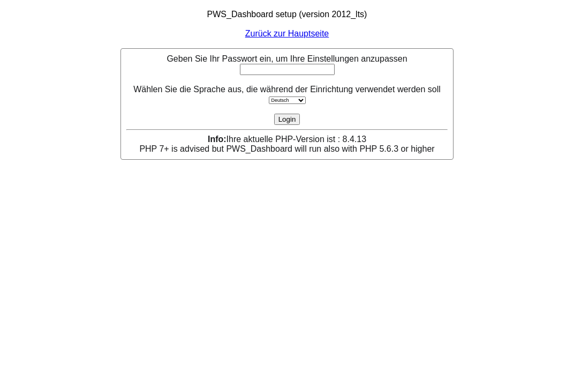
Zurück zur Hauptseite (287, 33)
